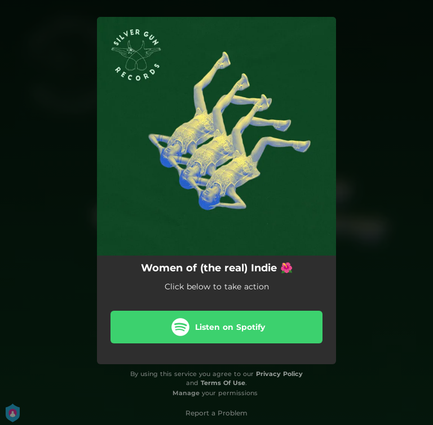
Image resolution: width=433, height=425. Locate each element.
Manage (186, 393)
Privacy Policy (279, 374)
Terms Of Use (223, 383)
